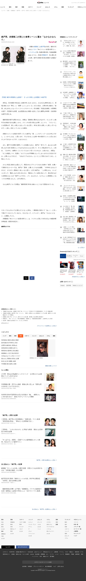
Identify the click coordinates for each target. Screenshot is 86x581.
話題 (57, 524)
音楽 (11, 526)
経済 (2, 524)
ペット (39, 529)
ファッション (32, 533)
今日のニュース (82, 7)
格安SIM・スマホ (79, 551)
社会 (2, 522)
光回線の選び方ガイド (21, 551)
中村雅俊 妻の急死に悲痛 (8, 364)
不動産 (72, 554)
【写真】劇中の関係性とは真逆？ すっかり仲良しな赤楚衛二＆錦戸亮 (24, 97)
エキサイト (82, 2)
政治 (2, 526)
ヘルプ (75, 535)
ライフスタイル (50, 526)
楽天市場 (68, 306)
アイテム (61, 551)
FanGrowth (30, 551)
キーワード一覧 (77, 529)
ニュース (2, 7)
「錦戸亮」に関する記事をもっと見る (46, 460)
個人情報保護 (48, 566)
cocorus (32, 554)
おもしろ (47, 7)
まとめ (3, 529)
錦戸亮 (43, 46)
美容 (82, 554)
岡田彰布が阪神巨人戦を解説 (10, 350)
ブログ (66, 551)
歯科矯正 (77, 554)
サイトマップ (77, 533)
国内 (10, 7)
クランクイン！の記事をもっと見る (47, 325)
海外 (16, 7)
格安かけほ (18, 554)
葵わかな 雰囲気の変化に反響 (10, 358)
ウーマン (52, 554)
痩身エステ (45, 556)
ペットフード (35, 556)
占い (47, 554)
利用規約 (30, 566)
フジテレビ (32, 52)
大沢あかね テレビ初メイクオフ (10, 356)
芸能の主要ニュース (51, 365)
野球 (20, 524)
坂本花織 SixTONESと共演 (9, 342)
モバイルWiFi (25, 554)
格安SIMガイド (6, 554)
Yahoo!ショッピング (77, 306)
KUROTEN (11, 551)
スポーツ (30, 7)
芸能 (23, 7)
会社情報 (24, 566)
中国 (2, 536)
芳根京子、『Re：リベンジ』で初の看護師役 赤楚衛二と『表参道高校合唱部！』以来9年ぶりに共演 (27, 318)
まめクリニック (38, 551)
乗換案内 (67, 554)
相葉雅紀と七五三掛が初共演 (10, 353)
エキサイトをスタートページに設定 (43, 562)
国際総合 (3, 533)
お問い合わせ (60, 566)
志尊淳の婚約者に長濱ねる (9, 345)
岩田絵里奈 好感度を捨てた (9, 348)
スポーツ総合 (22, 522)
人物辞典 (76, 531)
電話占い (71, 551)
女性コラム (49, 524)
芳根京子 (45, 55)
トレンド (39, 7)
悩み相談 (37, 554)
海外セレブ (13, 529)
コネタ (39, 524)
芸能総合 (12, 522)
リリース (76, 522)
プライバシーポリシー (38, 566)
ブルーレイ (63, 276)
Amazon (62, 306)
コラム (55, 7)
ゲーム (30, 526)
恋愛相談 (43, 554)
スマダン (49, 522)
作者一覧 (76, 524)
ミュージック (75, 276)
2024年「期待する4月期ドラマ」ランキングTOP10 (15, 320)
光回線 (13, 554)
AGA (41, 556)
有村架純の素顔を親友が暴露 (10, 340)
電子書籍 (52, 556)
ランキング (71, 7)
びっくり (40, 522)
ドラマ (34, 49)
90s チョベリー (50, 531)
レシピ (56, 554)
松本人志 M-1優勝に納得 (8, 361)
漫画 (62, 7)
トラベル (49, 529)
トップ (4, 335)
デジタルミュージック (69, 276)
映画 (11, 524)
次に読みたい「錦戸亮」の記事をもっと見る (44, 509)
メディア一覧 (77, 526)
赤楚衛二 (36, 46)
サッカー (21, 526)
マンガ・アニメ (32, 524)
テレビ (81, 276)
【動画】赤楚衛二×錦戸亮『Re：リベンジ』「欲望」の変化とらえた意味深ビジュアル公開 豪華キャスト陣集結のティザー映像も (29, 314)
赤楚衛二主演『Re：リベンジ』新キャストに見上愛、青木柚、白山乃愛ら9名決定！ (23, 316)
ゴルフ (21, 529)
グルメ (30, 531)
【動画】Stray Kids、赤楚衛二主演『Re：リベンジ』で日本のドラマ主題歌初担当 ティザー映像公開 (27, 311)
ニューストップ (75, 2)
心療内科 (56, 551)
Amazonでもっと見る (77, 297)
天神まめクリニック (48, 551)
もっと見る (81, 268)
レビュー (31, 522)
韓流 (11, 531)
